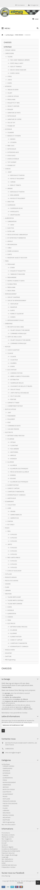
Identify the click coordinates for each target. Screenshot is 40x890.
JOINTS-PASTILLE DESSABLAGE (19, 393)
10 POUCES (13, 534)
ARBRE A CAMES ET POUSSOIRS (19, 376)
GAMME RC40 (14, 518)
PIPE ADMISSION (12, 244)
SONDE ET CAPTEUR (13, 488)
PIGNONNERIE (11, 416)
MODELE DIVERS (10, 650)
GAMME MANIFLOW (16, 515)
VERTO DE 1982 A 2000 (14, 337)
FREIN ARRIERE (11, 277)
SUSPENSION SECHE (16, 208)
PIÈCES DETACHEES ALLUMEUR (19, 472)
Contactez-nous (7, 841)
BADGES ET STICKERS (14, 136)
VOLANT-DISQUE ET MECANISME (20, 330)
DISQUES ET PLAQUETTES (18, 271)
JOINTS (9, 80)
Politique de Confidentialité (11, 851)
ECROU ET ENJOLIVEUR (14, 571)
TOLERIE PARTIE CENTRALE (15, 600)
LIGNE (9, 508)
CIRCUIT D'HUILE (15, 389)
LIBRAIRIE (8, 590)
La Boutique (8, 47)
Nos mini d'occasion (8, 824)
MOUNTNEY (8, 653)
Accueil (4, 843)
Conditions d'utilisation (10, 849)
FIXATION (10, 521)
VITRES (9, 76)
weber (12, 225)
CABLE (9, 248)
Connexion (20, 5)
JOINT (9, 412)
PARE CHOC (10, 145)
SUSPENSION (11, 205)
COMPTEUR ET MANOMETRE (15, 491)
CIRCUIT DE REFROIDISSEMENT (16, 300)
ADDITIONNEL (14, 452)
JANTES (9, 544)
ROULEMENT (11, 419)
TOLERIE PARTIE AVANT (14, 597)
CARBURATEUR (11, 221)
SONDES (12, 317)
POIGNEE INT (11, 126)
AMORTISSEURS (15, 215)
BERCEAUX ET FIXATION (17, 175)
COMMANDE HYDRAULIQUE (18, 333)
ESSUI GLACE (11, 155)
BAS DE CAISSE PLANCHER (18, 70)
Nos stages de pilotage (9, 855)
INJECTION (10, 228)
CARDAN (12, 182)
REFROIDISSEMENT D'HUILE (15, 320)
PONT (9, 422)
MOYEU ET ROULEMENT (17, 178)
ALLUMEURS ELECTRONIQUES (19, 468)
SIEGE (4, 863)
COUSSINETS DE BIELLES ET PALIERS (21, 386)
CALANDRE (10, 132)
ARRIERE (10, 188)
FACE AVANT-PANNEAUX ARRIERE (20, 60)
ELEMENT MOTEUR (13, 485)
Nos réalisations (7, 859)
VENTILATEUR (14, 304)
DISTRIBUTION (14, 379)
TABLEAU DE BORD (12, 89)
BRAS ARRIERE (14, 195)
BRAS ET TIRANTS (15, 185)
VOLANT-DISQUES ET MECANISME (20, 340)
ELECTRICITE (9, 432)
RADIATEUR (13, 307)
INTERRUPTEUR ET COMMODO (16, 495)
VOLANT (9, 93)
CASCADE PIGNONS (13, 429)
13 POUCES (13, 541)
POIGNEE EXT (11, 165)
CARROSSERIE (9, 53)
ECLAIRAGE (10, 439)
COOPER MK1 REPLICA (9, 865)
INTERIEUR (8, 86)
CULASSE (10, 353)
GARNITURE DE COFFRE (14, 119)
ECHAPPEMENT (9, 501)
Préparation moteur (8, 867)
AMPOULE (13, 455)
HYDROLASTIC (14, 211)
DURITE (9, 254)
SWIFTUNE (8, 656)
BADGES (12, 139)
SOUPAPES (13, 363)
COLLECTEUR (11, 505)
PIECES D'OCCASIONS (11, 580)
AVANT (9, 172)
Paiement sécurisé (8, 853)
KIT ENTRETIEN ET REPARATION (16, 238)
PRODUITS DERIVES (11, 577)
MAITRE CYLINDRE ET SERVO (16, 281)
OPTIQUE (13, 442)
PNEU (9, 531)
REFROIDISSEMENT (11, 294)
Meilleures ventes (8, 837)
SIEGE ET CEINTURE (13, 106)
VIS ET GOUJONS (15, 396)
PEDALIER (10, 109)
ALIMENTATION (9, 218)
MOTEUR (7, 346)
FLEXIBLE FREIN (12, 284)
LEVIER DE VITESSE (13, 96)
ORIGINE (12, 511)
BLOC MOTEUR (11, 370)
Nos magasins (7, 839)
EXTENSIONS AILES (13, 152)
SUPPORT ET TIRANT (13, 402)
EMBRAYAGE (8, 323)
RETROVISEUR (11, 116)
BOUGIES (13, 478)
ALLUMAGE (10, 462)
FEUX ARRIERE (14, 449)
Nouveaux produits (8, 835)
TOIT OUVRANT (11, 162)
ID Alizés (20, 883)
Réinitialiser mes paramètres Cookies (14, 713)
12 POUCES (13, 538)
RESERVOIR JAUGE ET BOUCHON (17, 258)
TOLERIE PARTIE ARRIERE (14, 603)
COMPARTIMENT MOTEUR (15, 406)
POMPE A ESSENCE (13, 251)
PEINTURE (13, 399)
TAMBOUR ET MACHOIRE (17, 274)
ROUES (7, 528)
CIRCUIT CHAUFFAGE (13, 297)
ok (3, 731)
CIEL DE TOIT (11, 122)
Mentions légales (7, 847)
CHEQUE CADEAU (10, 50)
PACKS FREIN (11, 290)
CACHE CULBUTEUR (13, 350)
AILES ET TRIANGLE (16, 66)
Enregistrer (33, 5)
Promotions (6, 833)
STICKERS (13, 142)
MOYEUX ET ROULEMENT (17, 198)
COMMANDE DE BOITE (14, 426)
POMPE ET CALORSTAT (17, 314)
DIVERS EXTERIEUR (13, 159)
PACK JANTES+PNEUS (13, 557)
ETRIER (12, 267)
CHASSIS (8, 169)
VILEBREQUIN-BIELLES (17, 383)
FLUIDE (7, 587)
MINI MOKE (8, 594)
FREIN (7, 261)
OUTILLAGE (8, 574)
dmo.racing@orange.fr (13, 753)
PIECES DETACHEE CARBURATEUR (17, 234)
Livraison (5, 845)
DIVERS (9, 83)
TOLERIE (9, 57)
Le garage (5, 857)
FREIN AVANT (11, 264)
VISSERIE (8, 584)
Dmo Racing (6, 876)
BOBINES (13, 475)
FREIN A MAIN (11, 99)
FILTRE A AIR (11, 231)
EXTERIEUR (8, 129)
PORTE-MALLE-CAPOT (16, 63)
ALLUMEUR (13, 465)
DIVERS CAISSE (15, 73)
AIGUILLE (10, 241)
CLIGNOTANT (14, 445)
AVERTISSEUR (11, 498)
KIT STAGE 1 (10, 524)
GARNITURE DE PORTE (14, 113)
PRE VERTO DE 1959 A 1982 (15, 327)
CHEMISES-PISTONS (16, 373)
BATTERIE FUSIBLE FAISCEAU (15, 435)
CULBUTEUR (14, 360)
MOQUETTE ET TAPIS (13, 103)
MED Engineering (10, 660)
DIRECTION (10, 201)
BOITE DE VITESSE (10, 409)
